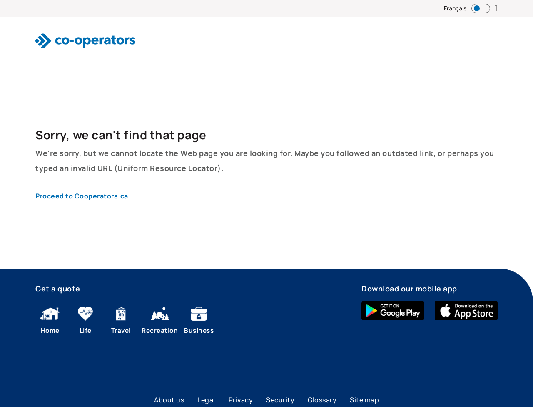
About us (169, 399)
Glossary (322, 399)
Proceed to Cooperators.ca (81, 196)
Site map (364, 399)
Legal (206, 399)
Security (280, 399)
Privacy (241, 399)
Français (455, 8)
